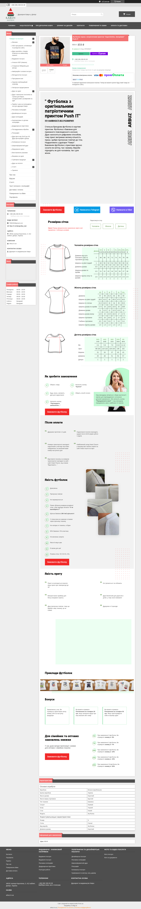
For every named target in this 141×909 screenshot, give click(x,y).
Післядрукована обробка (20, 129)
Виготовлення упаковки (20, 152)
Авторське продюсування (20, 87)
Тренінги (15, 170)
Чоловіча (95, 226)
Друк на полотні (17, 163)
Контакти (81, 25)
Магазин (15, 42)
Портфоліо (13, 197)
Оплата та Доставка (119, 25)
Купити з (99, 54)
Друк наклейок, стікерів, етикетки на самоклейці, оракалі (20, 53)
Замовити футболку (57, 411)
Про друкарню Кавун (44, 25)
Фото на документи (110, 857)
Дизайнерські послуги (19, 113)
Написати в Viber (121, 210)
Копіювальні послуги (19, 142)
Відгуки (12, 178)
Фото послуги (108, 853)
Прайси (8, 860)
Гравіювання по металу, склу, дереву (84, 872)
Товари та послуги (16, 39)
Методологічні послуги (19, 75)
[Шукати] (102, 14)
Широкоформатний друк (20, 145)
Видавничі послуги (18, 59)
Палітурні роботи (44, 869)
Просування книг (17, 78)
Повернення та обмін (97, 25)
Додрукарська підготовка (20, 126)
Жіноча (108, 226)
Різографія (15, 133)
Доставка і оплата (16, 190)
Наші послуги (25, 25)
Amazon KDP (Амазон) (19, 62)
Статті (14, 167)
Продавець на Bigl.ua (70, 905)
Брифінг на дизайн (64, 25)
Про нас (12, 175)
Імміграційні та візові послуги (21, 71)
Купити (81, 54)
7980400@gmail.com (16, 223)
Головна (11, 25)
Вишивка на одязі (18, 156)
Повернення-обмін (12, 867)
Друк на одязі (16, 91)
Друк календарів (17, 117)
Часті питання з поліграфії (19, 186)
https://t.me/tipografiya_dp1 (18, 226)
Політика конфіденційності (83, 907)
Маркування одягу (18, 149)
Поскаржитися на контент (65, 907)
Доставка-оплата (11, 870)
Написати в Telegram (87, 210)
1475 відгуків (105, 1)
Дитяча (121, 226)
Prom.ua (80, 903)
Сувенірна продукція (19, 159)
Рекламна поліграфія (19, 110)
